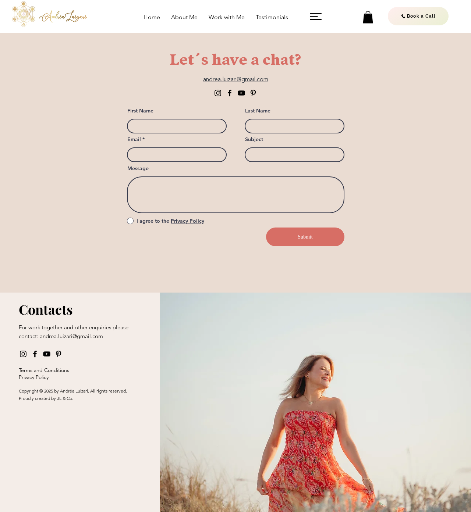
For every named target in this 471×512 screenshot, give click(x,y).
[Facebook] (229, 93)
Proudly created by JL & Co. (46, 398)
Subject (254, 139)
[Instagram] (217, 93)
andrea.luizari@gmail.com (71, 336)
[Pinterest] (253, 93)
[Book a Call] (418, 16)
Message (138, 168)
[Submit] (305, 237)
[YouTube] (241, 93)
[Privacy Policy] (54, 377)
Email (134, 139)
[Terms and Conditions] (54, 370)
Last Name (257, 110)
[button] (316, 16)
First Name (140, 110)
